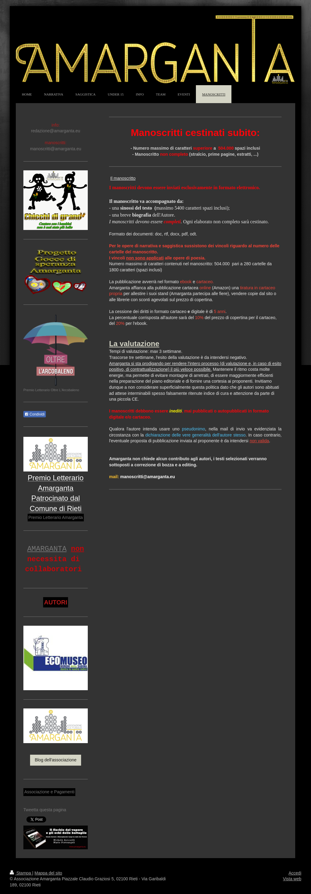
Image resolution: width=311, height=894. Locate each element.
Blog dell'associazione (55, 759)
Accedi (295, 873)
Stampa (21, 873)
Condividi (35, 414)
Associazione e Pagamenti (49, 791)
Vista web (292, 878)
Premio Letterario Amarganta (56, 517)
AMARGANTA (47, 549)
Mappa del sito (48, 873)
